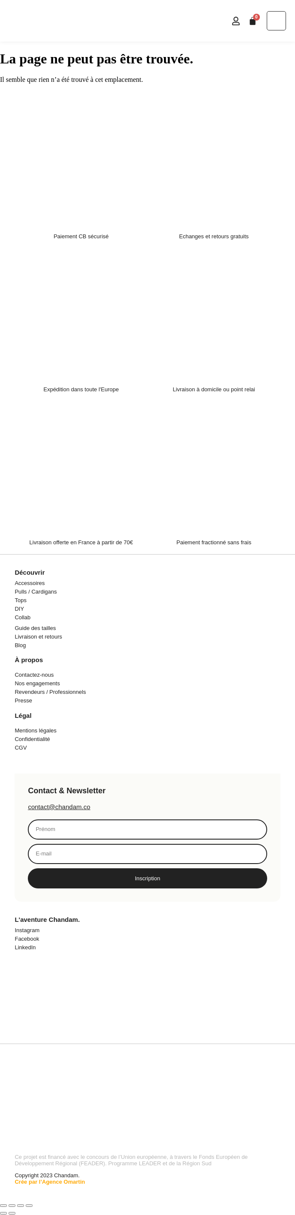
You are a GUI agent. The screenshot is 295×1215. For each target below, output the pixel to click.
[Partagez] (20, 1205)
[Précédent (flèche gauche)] (3, 1213)
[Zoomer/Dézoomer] (3, 1205)
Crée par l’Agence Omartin (50, 1182)
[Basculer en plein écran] (12, 1205)
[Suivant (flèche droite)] (12, 1213)
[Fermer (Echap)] (29, 1205)
